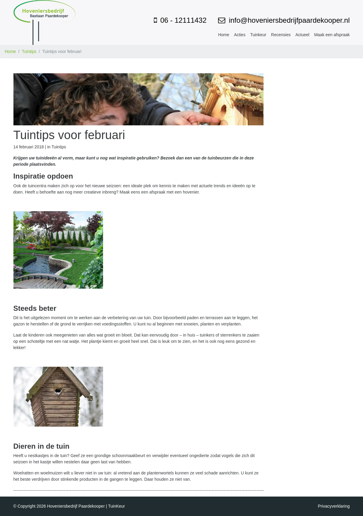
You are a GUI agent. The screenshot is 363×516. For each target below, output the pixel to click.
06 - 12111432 (183, 20)
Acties (239, 34)
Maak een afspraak (332, 34)
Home (223, 34)
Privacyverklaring (334, 506)
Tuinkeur (258, 34)
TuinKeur (116, 506)
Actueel (302, 34)
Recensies (280, 34)
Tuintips (29, 51)
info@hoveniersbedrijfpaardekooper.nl (289, 20)
